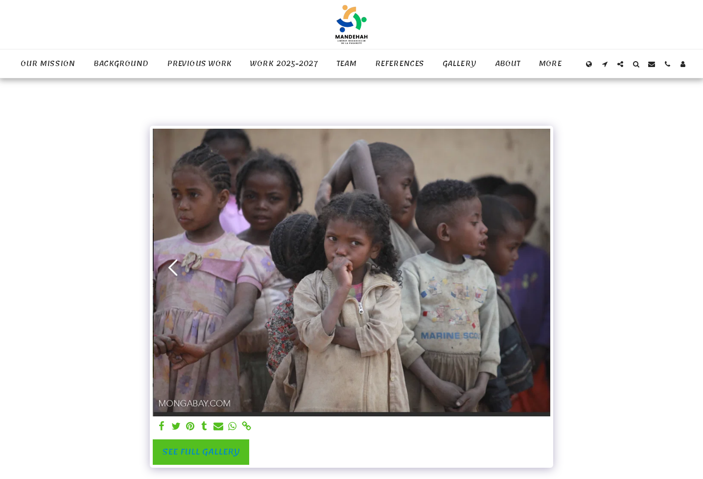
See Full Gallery (201, 452)
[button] (604, 64)
